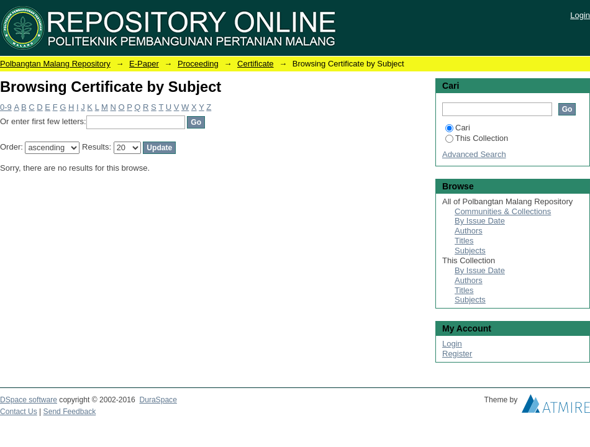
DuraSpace (157, 399)
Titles (464, 240)
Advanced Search (474, 154)
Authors (469, 230)
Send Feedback (69, 411)
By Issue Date (480, 220)
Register (457, 353)
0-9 (6, 107)
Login (580, 15)
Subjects (470, 250)
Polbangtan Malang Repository (55, 63)
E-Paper (144, 63)
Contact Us (18, 411)
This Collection (476, 138)
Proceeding (198, 63)
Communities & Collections (503, 211)
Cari (457, 127)
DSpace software (28, 399)
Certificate (255, 63)
